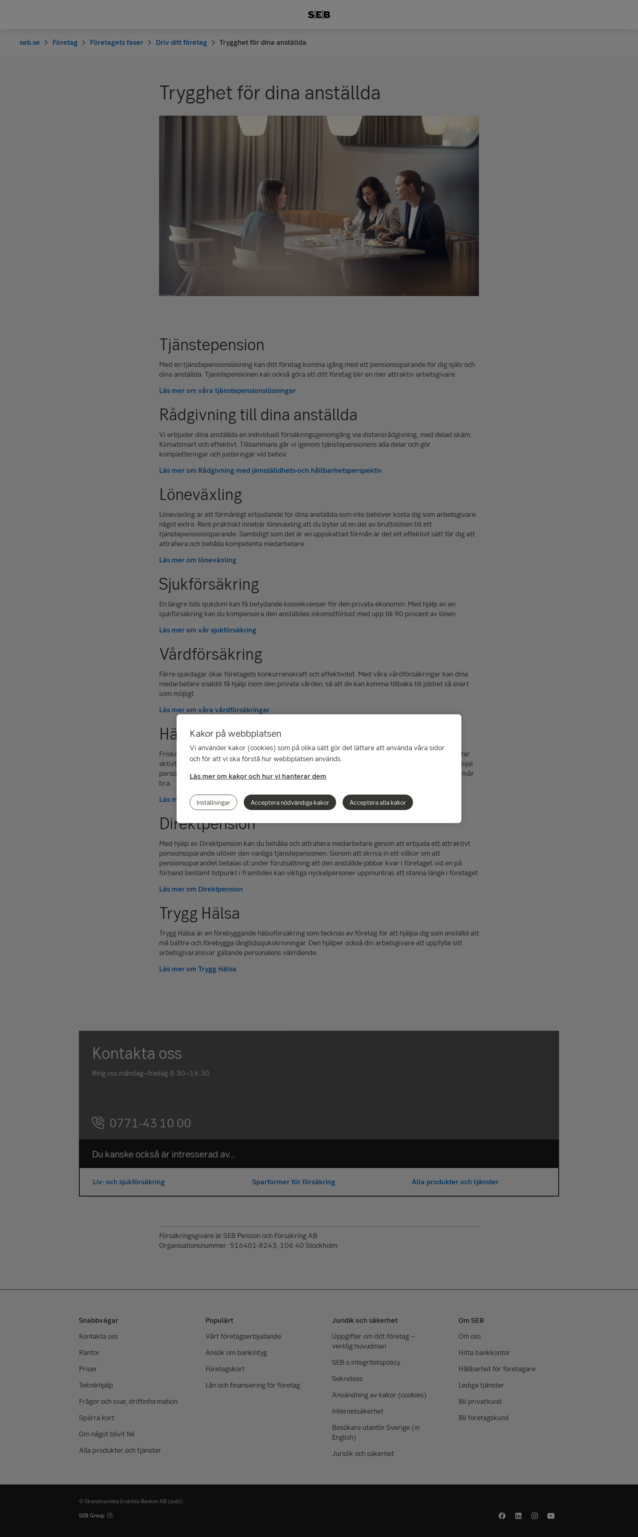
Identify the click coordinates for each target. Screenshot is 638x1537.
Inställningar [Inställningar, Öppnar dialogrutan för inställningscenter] (213, 802)
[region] (319, 768)
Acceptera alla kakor (378, 802)
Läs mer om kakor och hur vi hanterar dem (258, 776)
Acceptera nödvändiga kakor (290, 802)
